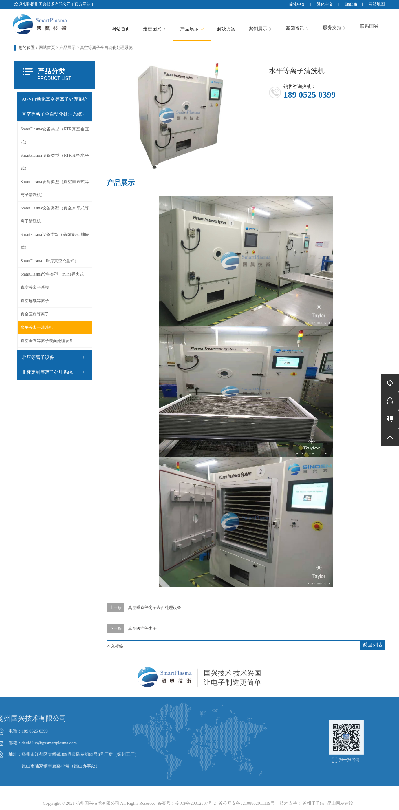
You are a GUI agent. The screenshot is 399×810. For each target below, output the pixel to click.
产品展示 (204, 25)
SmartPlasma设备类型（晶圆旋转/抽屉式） (51, 241)
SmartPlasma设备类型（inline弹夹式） (51, 274)
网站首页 (132, 27)
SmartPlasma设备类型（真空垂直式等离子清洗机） (51, 188)
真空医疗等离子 (31, 314)
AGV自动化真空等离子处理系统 (51, 99)
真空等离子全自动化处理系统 (49, 114)
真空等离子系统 (31, 287)
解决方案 (238, 23)
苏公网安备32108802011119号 (246, 803)
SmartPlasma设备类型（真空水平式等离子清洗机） (51, 214)
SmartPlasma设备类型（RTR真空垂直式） (51, 135)
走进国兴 (167, 26)
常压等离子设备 (35, 357)
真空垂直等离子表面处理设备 (43, 341)
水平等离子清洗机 (33, 327)
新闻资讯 (310, 15)
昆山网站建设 (340, 803)
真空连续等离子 (31, 301)
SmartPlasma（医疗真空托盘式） (46, 261)
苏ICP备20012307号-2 (195, 803)
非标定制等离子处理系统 (44, 372)
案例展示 (273, 19)
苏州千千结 (313, 803)
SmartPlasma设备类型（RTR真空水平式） (51, 162)
